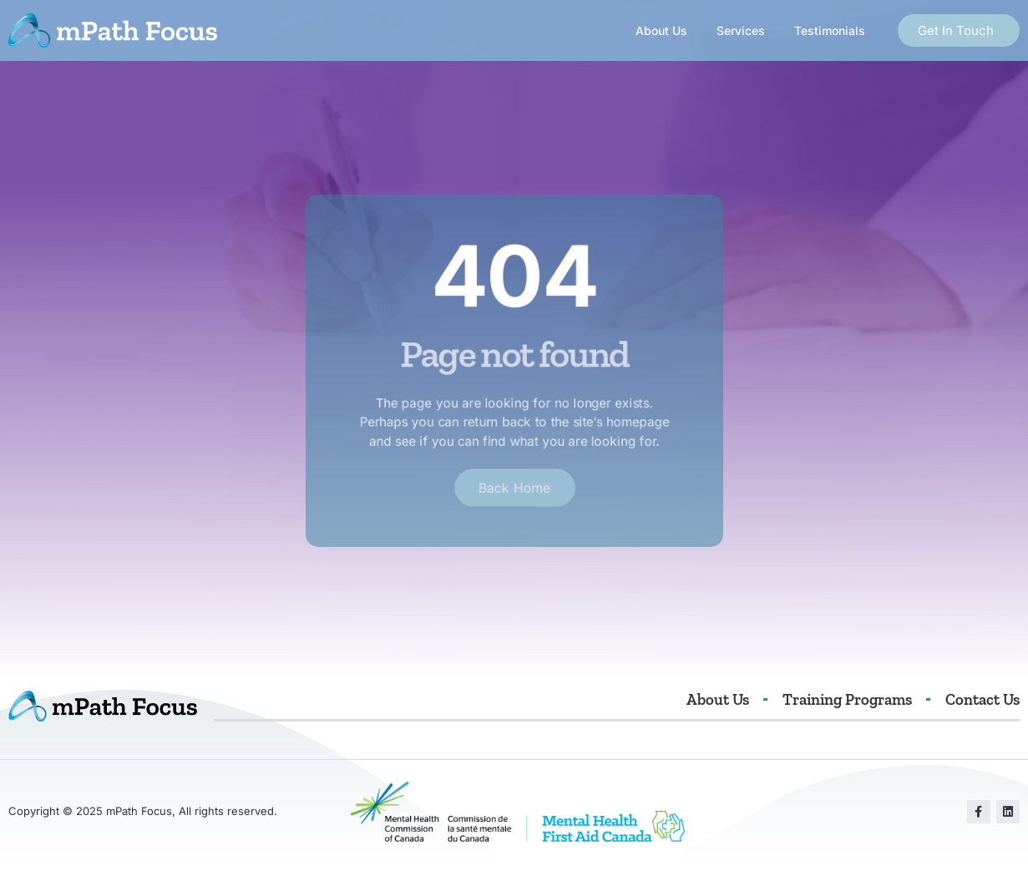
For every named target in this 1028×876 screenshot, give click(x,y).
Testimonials (829, 30)
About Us (661, 30)
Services (741, 30)
